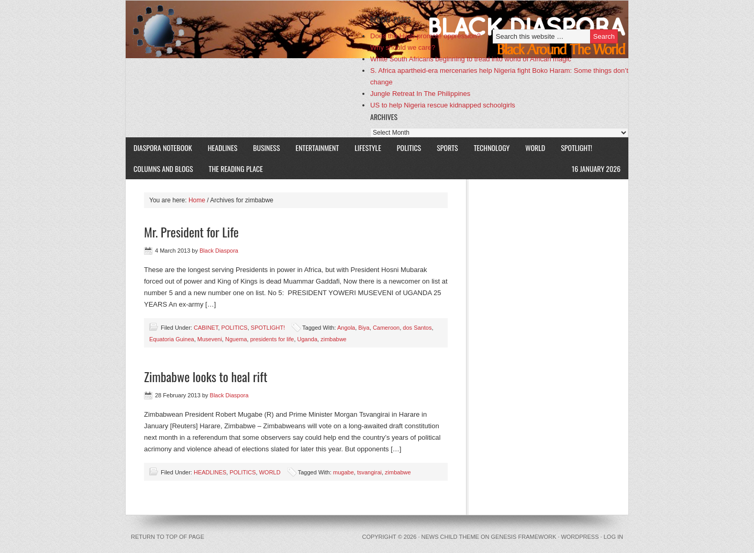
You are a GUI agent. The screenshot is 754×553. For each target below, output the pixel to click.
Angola (346, 327)
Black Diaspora (247, 29)
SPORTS (447, 147)
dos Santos (417, 327)
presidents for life (272, 339)
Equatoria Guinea (171, 339)
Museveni (209, 339)
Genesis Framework (524, 537)
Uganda (307, 339)
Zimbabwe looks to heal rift (206, 376)
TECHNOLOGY (492, 147)
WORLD (531, 147)
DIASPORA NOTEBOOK (163, 147)
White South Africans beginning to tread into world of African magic (470, 59)
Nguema (236, 339)
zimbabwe (333, 339)
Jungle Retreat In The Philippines (420, 93)
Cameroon (386, 327)
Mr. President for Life (191, 231)
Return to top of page (167, 537)
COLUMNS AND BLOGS (163, 168)
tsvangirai (369, 472)
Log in (613, 537)
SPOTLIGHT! (572, 147)
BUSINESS (266, 147)
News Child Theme (450, 537)
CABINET (206, 327)
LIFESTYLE (364, 147)
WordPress (579, 537)
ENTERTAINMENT (317, 147)
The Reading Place (236, 168)
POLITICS (409, 147)
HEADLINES (223, 147)
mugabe (343, 472)
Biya (363, 327)
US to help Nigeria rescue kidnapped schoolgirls (442, 105)
